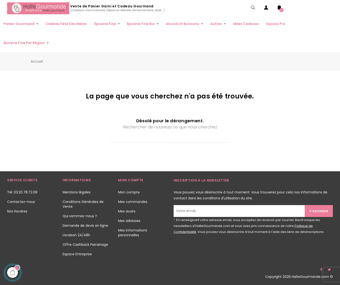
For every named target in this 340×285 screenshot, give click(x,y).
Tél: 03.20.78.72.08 (22, 192)
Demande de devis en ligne (85, 225)
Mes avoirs (126, 211)
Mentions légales (76, 192)
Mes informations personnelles (132, 232)
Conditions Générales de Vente (83, 204)
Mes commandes (132, 201)
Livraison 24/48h (76, 235)
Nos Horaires (17, 211)
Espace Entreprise (77, 254)
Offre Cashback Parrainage (85, 244)
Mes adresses (129, 220)
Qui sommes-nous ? (80, 216)
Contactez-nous (21, 201)
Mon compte (129, 192)
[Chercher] (170, 138)
